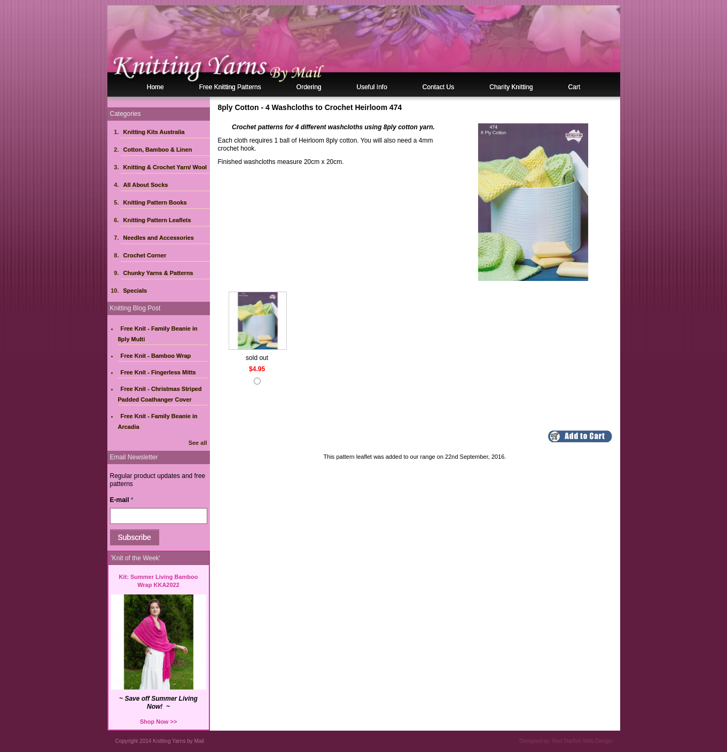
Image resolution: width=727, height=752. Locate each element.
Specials (135, 290)
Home (155, 87)
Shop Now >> (158, 721)
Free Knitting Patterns (230, 87)
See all (198, 443)
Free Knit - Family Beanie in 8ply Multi (158, 333)
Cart (574, 87)
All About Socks (145, 185)
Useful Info (371, 87)
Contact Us (438, 87)
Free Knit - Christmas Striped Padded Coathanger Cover (160, 394)
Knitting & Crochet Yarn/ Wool (165, 167)
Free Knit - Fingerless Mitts (158, 372)
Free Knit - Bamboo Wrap (156, 355)
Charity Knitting (511, 87)
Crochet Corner (145, 255)
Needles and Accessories (158, 237)
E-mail (122, 500)
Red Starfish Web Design (582, 741)
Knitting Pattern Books (155, 202)
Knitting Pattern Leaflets (157, 220)
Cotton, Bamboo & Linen (157, 149)
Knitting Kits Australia (154, 132)
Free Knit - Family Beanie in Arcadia (158, 421)
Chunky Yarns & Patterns (158, 273)
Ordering (309, 87)
